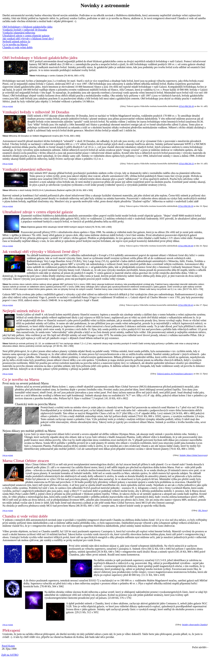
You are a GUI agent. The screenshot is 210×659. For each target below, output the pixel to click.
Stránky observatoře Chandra (194, 624)
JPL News (202, 510)
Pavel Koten (8, 645)
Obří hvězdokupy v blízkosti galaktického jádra (27, 26)
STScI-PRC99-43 (185, 305)
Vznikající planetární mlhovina (18, 32)
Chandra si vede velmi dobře (17, 47)
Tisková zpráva (175, 373)
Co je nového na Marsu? (15, 44)
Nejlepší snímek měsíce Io (16, 41)
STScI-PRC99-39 (185, 206)
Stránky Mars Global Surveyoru (193, 455)
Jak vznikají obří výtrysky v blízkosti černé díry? (28, 38)
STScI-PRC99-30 (186, 106)
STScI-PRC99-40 (185, 246)
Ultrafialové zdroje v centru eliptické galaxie (26, 35)
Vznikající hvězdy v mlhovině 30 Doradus (24, 29)
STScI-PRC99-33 (186, 163)
